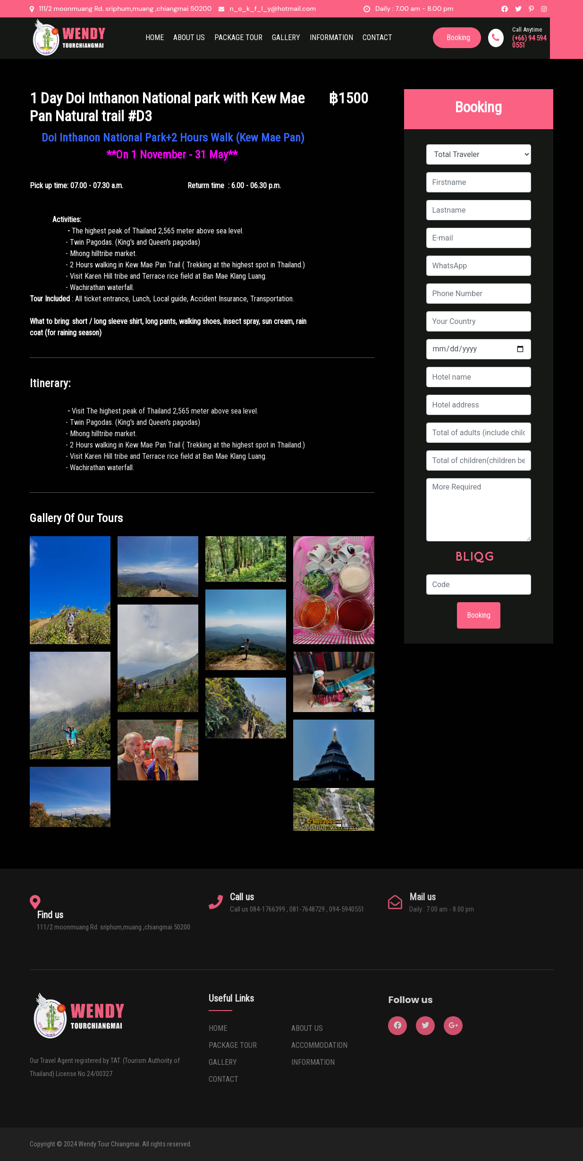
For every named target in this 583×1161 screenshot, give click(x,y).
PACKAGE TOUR (233, 1045)
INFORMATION (313, 1062)
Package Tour (238, 37)
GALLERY (223, 1062)
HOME (154, 37)
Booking (478, 615)
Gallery (286, 37)
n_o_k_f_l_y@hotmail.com (272, 8)
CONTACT (377, 37)
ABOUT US (189, 37)
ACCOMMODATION (319, 1045)
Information (331, 37)
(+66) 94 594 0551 (529, 42)
